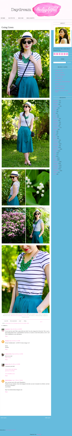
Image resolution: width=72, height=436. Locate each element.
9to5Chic (57, 84)
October (55, 104)
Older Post (47, 417)
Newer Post (3, 417)
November (55, 102)
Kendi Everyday (59, 72)
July (54, 109)
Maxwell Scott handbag (16, 315)
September (56, 106)
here (20, 314)
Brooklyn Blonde (59, 88)
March (54, 117)
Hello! (56, 45)
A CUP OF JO (58, 70)
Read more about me (65, 50)
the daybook (58, 79)
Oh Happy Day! (59, 77)
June (54, 111)
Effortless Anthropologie (62, 81)
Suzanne (7, 340)
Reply (6, 336)
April (54, 115)
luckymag (15, 323)
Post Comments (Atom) (11, 430)
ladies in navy (8, 357)
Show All (70, 93)
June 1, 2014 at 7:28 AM (17, 380)
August (55, 108)
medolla (24, 323)
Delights (30, 18)
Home (3, 18)
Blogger (39, 434)
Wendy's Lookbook (60, 75)
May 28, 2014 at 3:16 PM (17, 354)
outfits (28, 323)
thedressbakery (8, 380)
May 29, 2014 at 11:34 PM (14, 364)
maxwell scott (20, 323)
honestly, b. (7, 329)
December (55, 100)
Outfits (11, 18)
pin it (41, 321)
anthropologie (8, 323)
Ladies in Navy (8, 354)
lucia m (6, 364)
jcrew (12, 323)
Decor (21, 18)
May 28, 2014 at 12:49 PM (16, 329)
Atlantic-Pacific (60, 86)
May (54, 113)
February (55, 118)
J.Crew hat (25, 315)
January (55, 120)
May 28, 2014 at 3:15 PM (14, 340)
